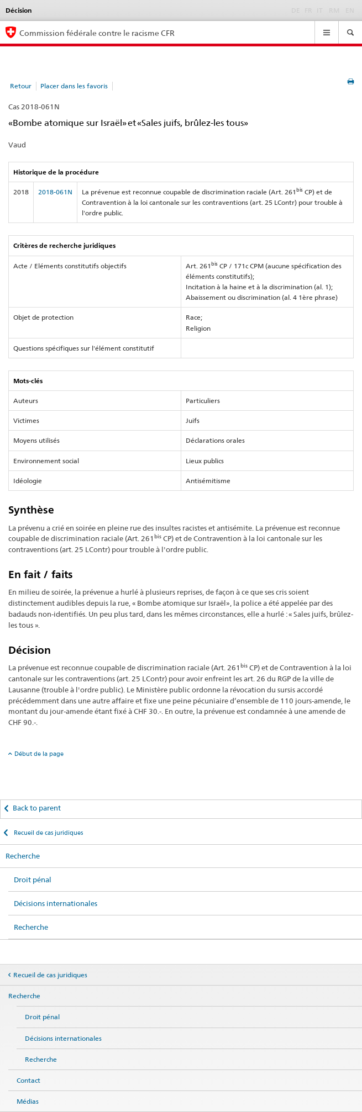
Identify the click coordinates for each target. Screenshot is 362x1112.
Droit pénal (32, 879)
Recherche (23, 855)
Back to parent (37, 807)
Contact (28, 1080)
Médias (28, 1101)
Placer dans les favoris (74, 86)
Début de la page (39, 754)
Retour (21, 86)
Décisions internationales (55, 903)
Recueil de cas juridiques (47, 832)
